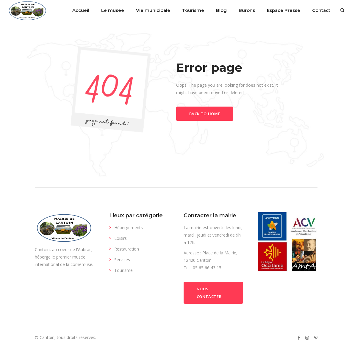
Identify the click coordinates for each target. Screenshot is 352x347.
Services (122, 259)
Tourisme (123, 270)
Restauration (126, 249)
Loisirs (120, 238)
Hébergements (128, 227)
